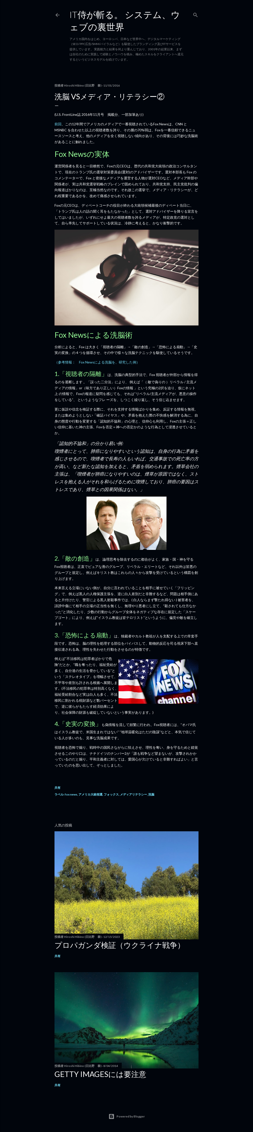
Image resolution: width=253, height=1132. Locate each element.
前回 (58, 124)
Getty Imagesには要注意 (100, 1073)
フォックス (111, 794)
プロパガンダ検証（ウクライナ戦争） (119, 944)
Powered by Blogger (126, 1116)
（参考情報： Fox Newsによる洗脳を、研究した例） (97, 362)
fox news (71, 794)
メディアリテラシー (133, 794)
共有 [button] (57, 788)
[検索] (195, 14)
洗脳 (151, 794)
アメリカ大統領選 (90, 794)
